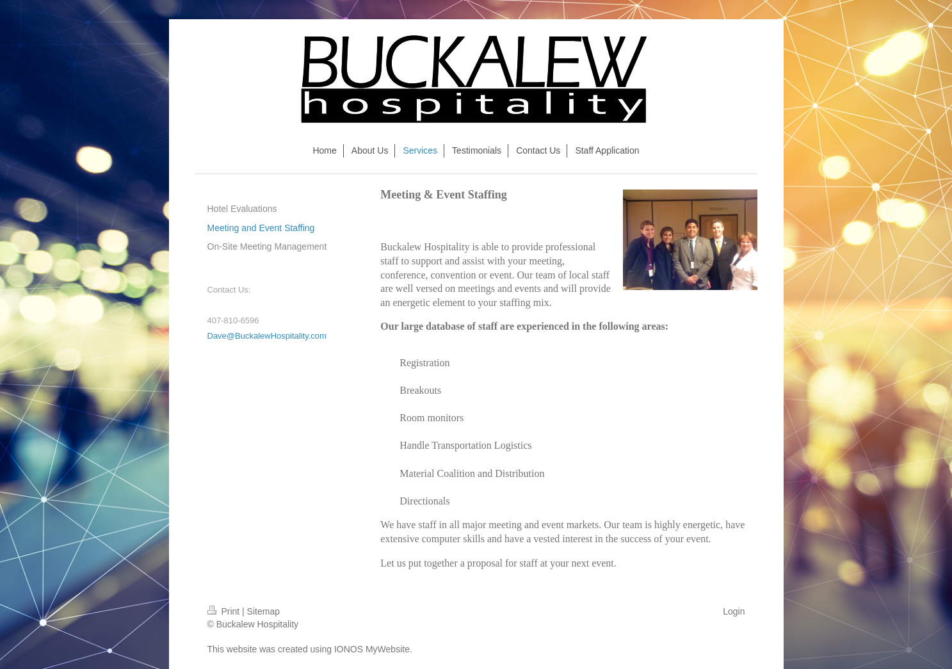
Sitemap (263, 611)
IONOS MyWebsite (372, 649)
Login (734, 611)
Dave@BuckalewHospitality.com (267, 336)
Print (225, 611)
